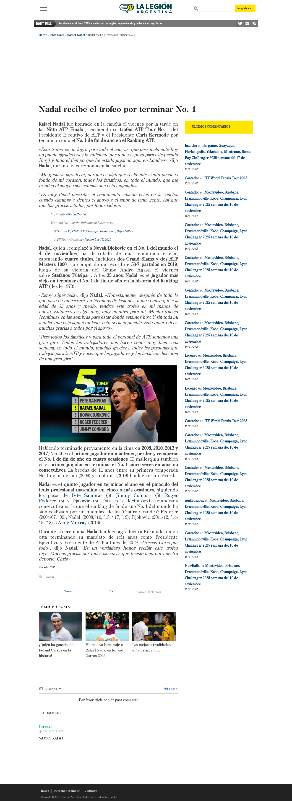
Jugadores (57, 35)
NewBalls (192, 566)
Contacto (90, 791)
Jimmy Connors (133, 496)
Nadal (50, 577)
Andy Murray (72, 523)
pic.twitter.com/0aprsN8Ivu (114, 231)
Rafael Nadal (76, 35)
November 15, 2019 (97, 239)
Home (43, 35)
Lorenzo (191, 355)
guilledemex (194, 500)
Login (170, 689)
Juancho (191, 145)
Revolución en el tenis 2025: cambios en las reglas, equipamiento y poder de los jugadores (110, 23)
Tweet (68, 591)
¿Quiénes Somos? (67, 791)
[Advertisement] (146, 71)
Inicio (45, 791)
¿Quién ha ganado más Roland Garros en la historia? (57, 650)
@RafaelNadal (76, 214)
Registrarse (245, 8)
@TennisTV (61, 231)
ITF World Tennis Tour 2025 (225, 178)
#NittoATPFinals (83, 231)
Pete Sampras (86, 496)
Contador (192, 178)
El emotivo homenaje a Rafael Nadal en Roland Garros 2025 (104, 650)
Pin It (112, 591)
